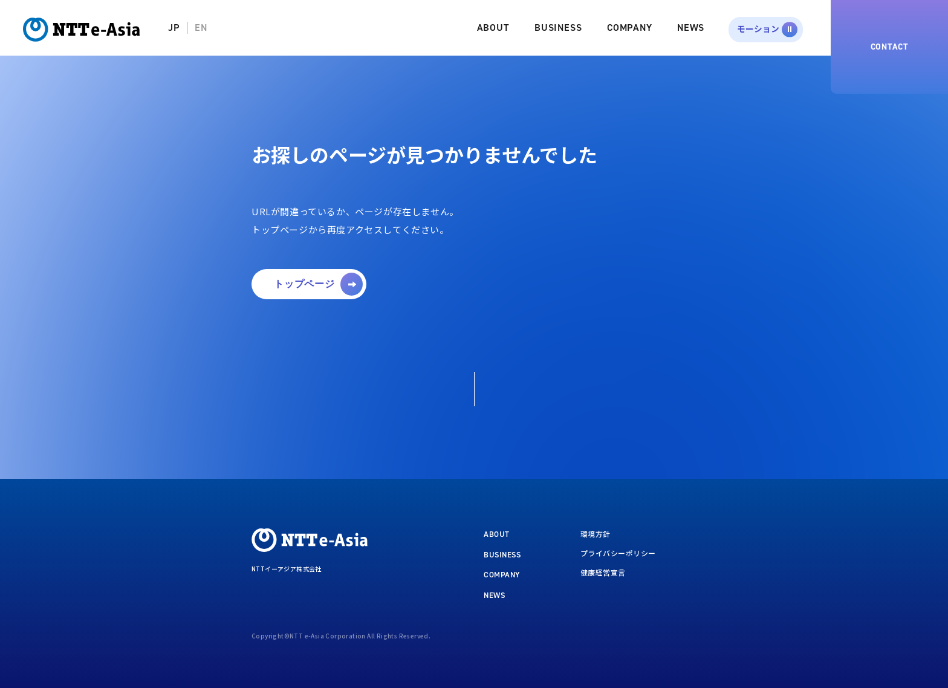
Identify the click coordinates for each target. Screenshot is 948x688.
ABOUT (493, 27)
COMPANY (629, 27)
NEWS (690, 27)
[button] (309, 284)
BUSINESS (558, 27)
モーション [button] (758, 28)
